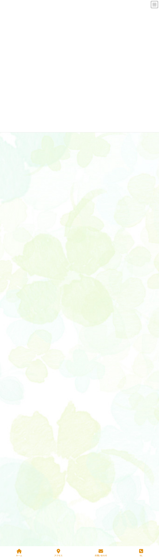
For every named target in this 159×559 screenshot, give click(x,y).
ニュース (33, 133)
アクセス (90, 448)
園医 (90, 386)
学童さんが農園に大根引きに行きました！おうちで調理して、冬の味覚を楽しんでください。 (69, 266)
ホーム (89, 362)
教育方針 (93, 405)
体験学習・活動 (96, 398)
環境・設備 (94, 411)
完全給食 (93, 392)
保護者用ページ (91, 459)
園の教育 (93, 374)
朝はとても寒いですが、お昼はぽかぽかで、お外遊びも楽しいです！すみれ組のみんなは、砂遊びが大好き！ (79, 282)
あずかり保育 (95, 380)
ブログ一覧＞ (141, 329)
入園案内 (90, 429)
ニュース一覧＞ (140, 203)
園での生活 (94, 417)
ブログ (33, 224)
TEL (141, 553)
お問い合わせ (101, 553)
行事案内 (90, 423)
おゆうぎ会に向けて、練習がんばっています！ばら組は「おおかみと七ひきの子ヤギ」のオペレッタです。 (77, 175)
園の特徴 (90, 368)
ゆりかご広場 (92, 435)
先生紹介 (90, 442)
